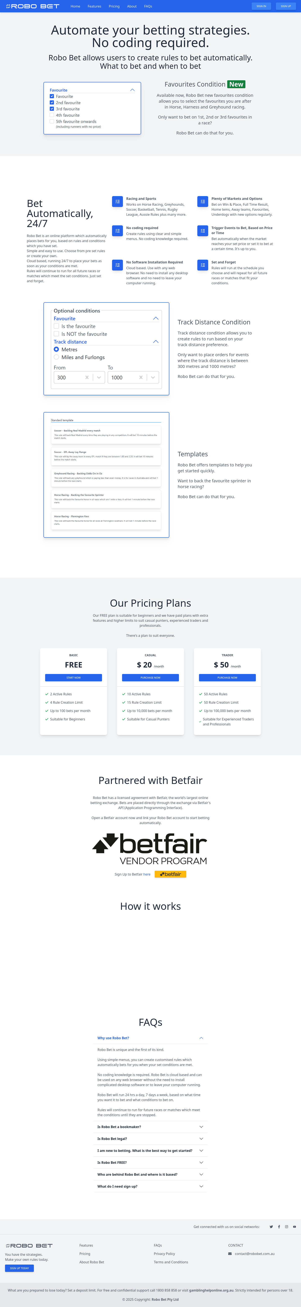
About (131, 6)
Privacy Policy (164, 1253)
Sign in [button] (261, 6)
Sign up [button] (286, 6)
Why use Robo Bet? (113, 1038)
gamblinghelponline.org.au (211, 1290)
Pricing (114, 6)
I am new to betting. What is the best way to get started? (145, 1150)
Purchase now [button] (151, 677)
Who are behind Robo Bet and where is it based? (137, 1174)
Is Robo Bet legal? (112, 1138)
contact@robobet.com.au (255, 1253)
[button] (170, 874)
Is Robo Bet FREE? (112, 1162)
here (146, 874)
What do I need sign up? (118, 1186)
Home (75, 6)
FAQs (148, 6)
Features (94, 6)
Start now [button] (73, 677)
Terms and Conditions (171, 1262)
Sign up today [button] (19, 1268)
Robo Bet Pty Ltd (165, 1299)
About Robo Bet (91, 1262)
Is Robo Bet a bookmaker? (119, 1126)
